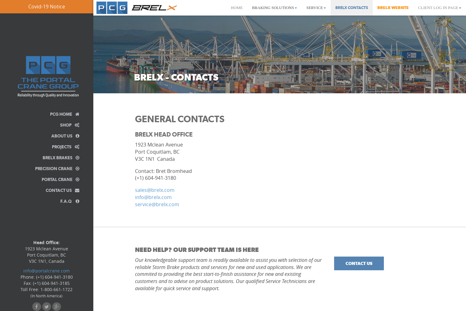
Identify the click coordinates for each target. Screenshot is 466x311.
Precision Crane (57, 168)
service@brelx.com (157, 204)
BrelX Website (393, 7)
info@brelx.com (153, 197)
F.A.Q (69, 201)
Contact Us (62, 190)
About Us (65, 135)
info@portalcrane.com (46, 271)
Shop (69, 125)
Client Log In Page (439, 7)
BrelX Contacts (351, 7)
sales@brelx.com (155, 190)
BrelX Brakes (61, 157)
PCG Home (64, 114)
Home (237, 7)
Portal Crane (60, 179)
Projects (65, 146)
